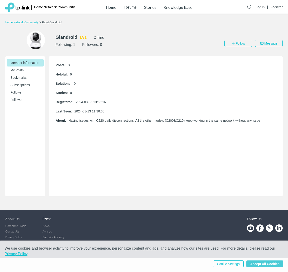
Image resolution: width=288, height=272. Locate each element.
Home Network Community (22, 22)
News (46, 226)
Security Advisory (53, 237)
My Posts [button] (17, 70)
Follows (15, 92)
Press (47, 219)
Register (276, 7)
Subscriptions (20, 85)
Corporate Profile (15, 226)
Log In (260, 7)
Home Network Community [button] (54, 7)
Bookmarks (18, 77)
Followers (17, 100)
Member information (24, 63)
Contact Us (12, 231)
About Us (12, 219)
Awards (47, 231)
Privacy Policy (13, 237)
